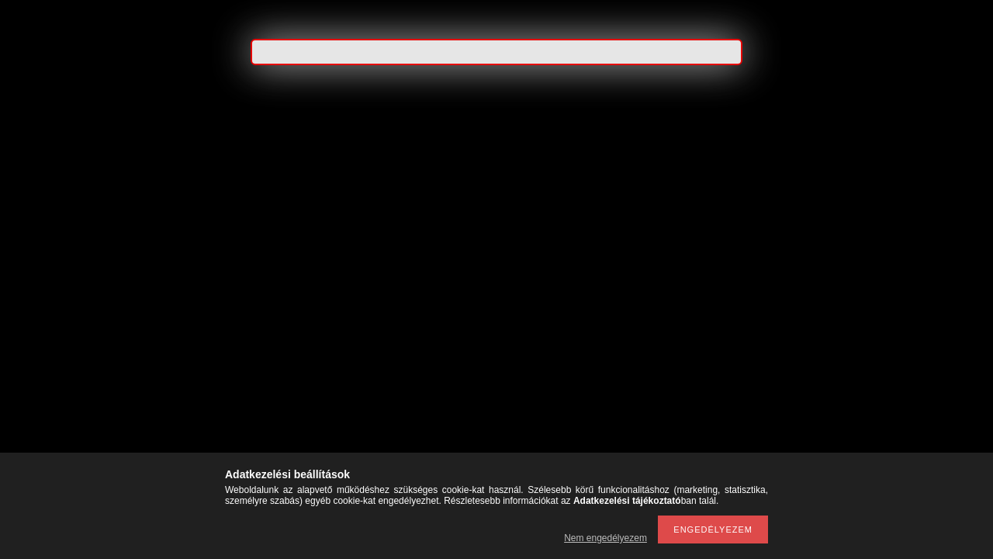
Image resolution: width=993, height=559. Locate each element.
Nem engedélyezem (605, 538)
